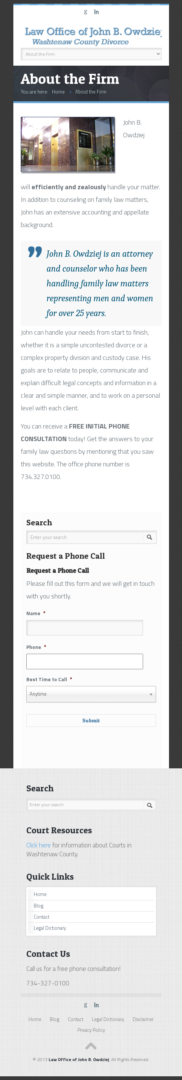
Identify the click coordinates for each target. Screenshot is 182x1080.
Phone (36, 647)
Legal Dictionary (50, 928)
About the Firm (90, 91)
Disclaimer (143, 1019)
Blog (38, 905)
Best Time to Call (49, 679)
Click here (38, 845)
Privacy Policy (91, 1030)
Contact (41, 916)
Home (58, 91)
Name (36, 613)
